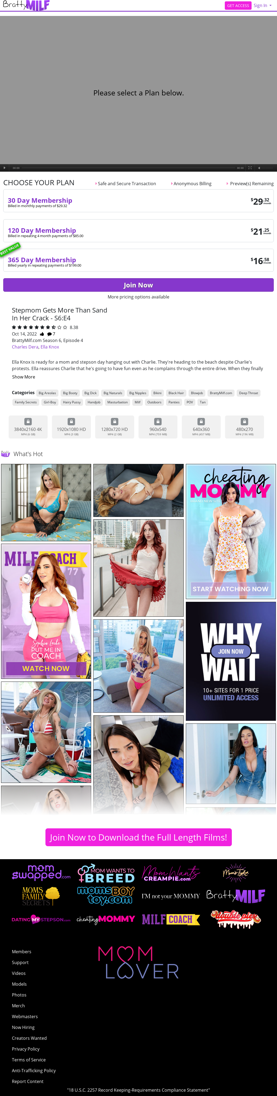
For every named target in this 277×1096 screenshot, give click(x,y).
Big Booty (70, 393)
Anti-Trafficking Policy (34, 1071)
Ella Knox (50, 347)
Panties (174, 402)
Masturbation (117, 402)
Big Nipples (137, 393)
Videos (19, 973)
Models (19, 984)
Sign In (261, 5)
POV (190, 402)
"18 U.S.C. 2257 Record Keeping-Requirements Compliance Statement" (138, 1090)
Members (21, 952)
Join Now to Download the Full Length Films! (138, 837)
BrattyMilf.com (221, 393)
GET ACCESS (238, 5)
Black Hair (176, 393)
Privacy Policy (25, 1049)
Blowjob (197, 393)
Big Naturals (113, 393)
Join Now (138, 284)
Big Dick (90, 393)
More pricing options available (138, 297)
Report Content (28, 1081)
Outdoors (154, 402)
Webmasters (25, 1016)
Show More (23, 377)
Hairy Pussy (72, 402)
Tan (203, 402)
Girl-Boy (50, 402)
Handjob (94, 402)
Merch (18, 1006)
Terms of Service (29, 1060)
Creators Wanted (29, 1038)
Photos (19, 995)
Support (20, 962)
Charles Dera (25, 347)
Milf (137, 402)
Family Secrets (26, 402)
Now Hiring (23, 1027)
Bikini (157, 393)
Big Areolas (47, 393)
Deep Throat (248, 393)
